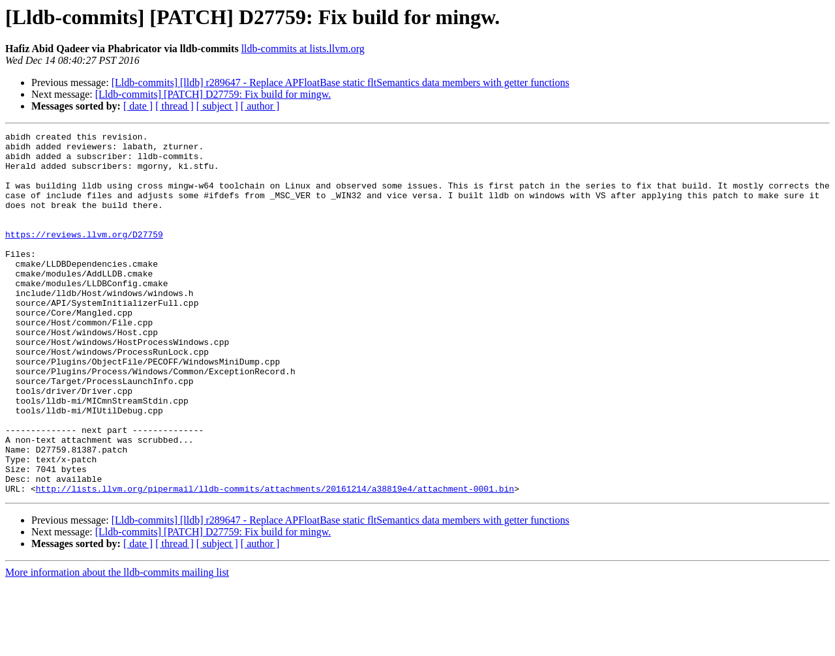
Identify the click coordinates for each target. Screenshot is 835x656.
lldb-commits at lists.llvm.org (303, 48)
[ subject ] (217, 106)
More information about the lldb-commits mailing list (117, 644)
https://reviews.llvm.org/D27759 (84, 255)
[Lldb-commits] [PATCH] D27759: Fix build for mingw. (213, 94)
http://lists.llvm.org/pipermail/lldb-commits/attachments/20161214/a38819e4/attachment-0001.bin (275, 561)
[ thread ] (174, 106)
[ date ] (138, 106)
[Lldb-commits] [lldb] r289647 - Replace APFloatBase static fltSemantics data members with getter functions (340, 82)
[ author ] (260, 106)
